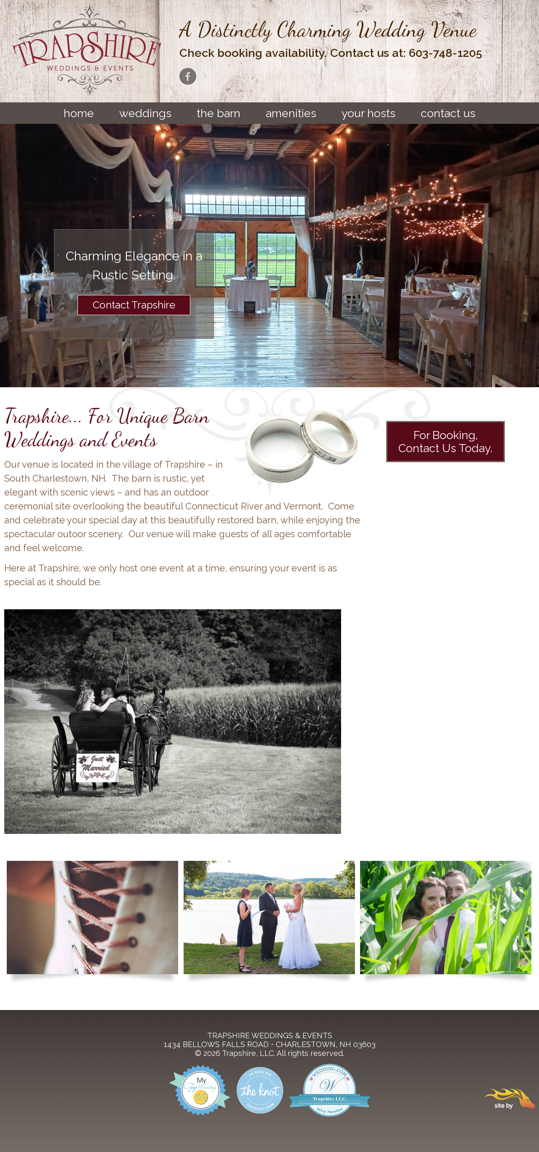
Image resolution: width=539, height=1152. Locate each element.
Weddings (145, 113)
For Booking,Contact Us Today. (445, 442)
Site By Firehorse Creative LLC (509, 1099)
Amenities (291, 113)
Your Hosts (368, 113)
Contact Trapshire (134, 305)
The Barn (218, 113)
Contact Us (448, 113)
